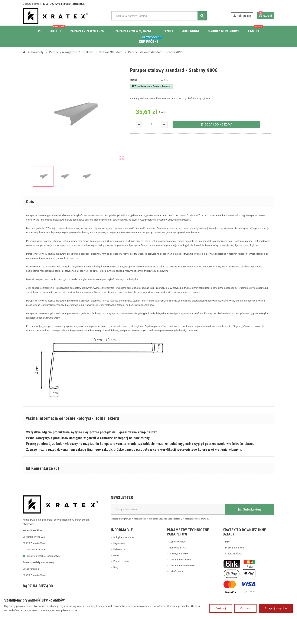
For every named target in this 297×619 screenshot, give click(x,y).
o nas (116, 559)
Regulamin (119, 547)
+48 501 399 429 (53, 4)
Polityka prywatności (125, 541)
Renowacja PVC (178, 552)
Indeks (134, 79)
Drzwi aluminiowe (235, 552)
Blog (115, 571)
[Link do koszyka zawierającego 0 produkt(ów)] (265, 15)
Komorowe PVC (178, 546)
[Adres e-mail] (168, 513)
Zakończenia (176, 575)
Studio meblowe (234, 558)
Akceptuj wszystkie (276, 608)
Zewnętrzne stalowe (180, 564)
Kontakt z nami (122, 565)
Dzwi (228, 546)
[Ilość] (151, 124)
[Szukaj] (159, 15)
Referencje (119, 553)
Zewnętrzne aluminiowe (183, 569)
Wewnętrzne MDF (179, 558)
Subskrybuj (249, 513)
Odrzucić (245, 608)
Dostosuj (221, 608)
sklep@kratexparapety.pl (77, 4)
